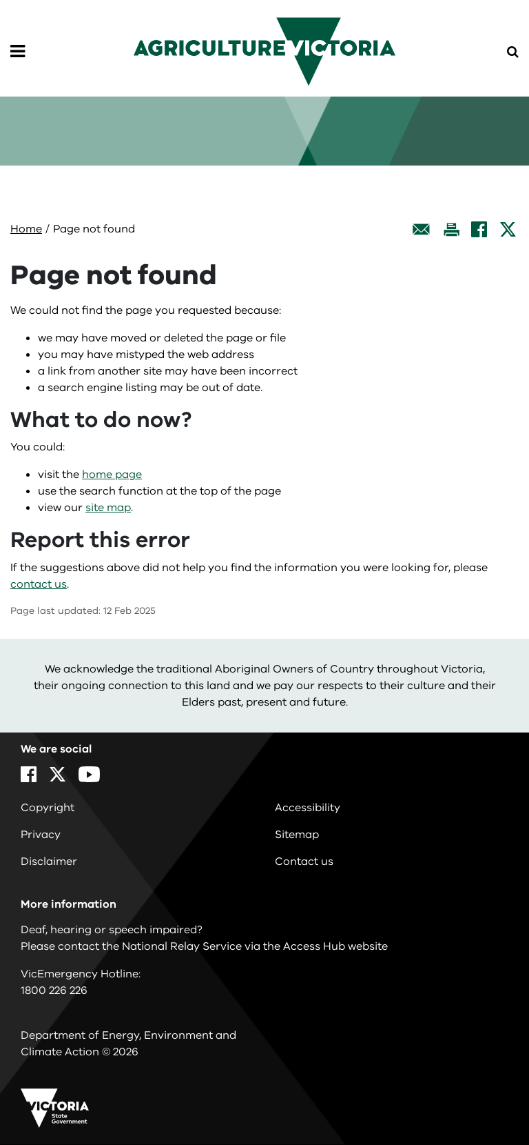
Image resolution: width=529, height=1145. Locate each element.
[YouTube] (89, 774)
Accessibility (307, 807)
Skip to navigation (0, 0)
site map (108, 507)
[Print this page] (451, 229)
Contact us (304, 861)
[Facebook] (479, 229)
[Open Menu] (17, 52)
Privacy (41, 834)
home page (112, 474)
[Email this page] (421, 229)
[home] (264, 51)
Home (26, 229)
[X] (508, 229)
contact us (38, 584)
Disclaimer (49, 861)
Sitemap (297, 834)
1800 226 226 (54, 990)
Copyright (47, 807)
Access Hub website (335, 946)
